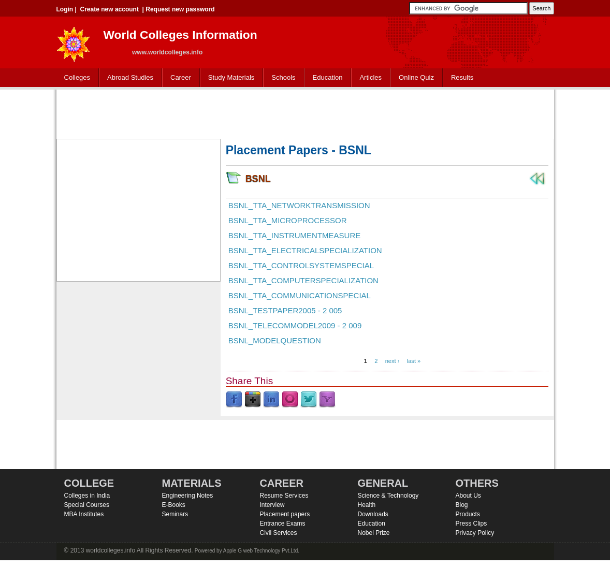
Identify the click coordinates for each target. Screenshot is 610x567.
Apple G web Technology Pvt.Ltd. (261, 551)
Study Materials (229, 78)
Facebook (234, 399)
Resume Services (284, 495)
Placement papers (285, 514)
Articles (370, 77)
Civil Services (278, 532)
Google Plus (252, 399)
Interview (272, 504)
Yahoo (327, 399)
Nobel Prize (374, 532)
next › (392, 361)
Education (325, 78)
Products (468, 514)
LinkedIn (271, 399)
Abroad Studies (127, 78)
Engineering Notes (187, 495)
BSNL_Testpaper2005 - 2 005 (285, 310)
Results (462, 77)
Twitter (308, 399)
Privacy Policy (475, 532)
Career (178, 78)
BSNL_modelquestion (274, 340)
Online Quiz (416, 77)
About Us (468, 495)
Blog (462, 504)
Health (367, 504)
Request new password (180, 9)
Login (65, 9)
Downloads (373, 514)
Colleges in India (87, 495)
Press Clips (471, 523)
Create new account (109, 9)
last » (414, 361)
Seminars (175, 514)
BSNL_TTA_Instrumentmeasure (294, 235)
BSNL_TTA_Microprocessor (287, 220)
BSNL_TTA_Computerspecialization (303, 280)
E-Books (173, 504)
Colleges (75, 78)
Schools (281, 78)
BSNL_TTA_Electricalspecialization (305, 250)
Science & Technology (388, 495)
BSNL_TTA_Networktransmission (299, 205)
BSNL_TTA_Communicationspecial (299, 295)
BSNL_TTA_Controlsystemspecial (301, 265)
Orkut (290, 399)
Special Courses (86, 504)
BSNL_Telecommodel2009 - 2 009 (295, 325)
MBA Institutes (84, 514)
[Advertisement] (305, 113)
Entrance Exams (283, 523)
